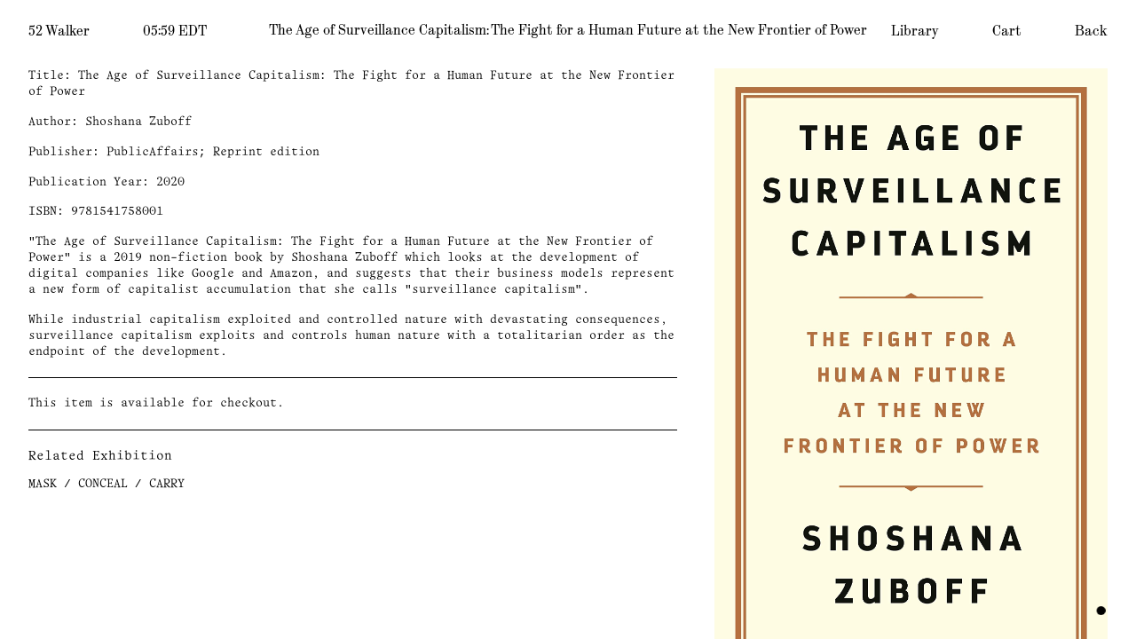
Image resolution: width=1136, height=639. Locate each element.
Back (1091, 31)
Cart (1007, 31)
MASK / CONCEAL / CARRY (106, 484)
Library (915, 31)
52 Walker (59, 31)
